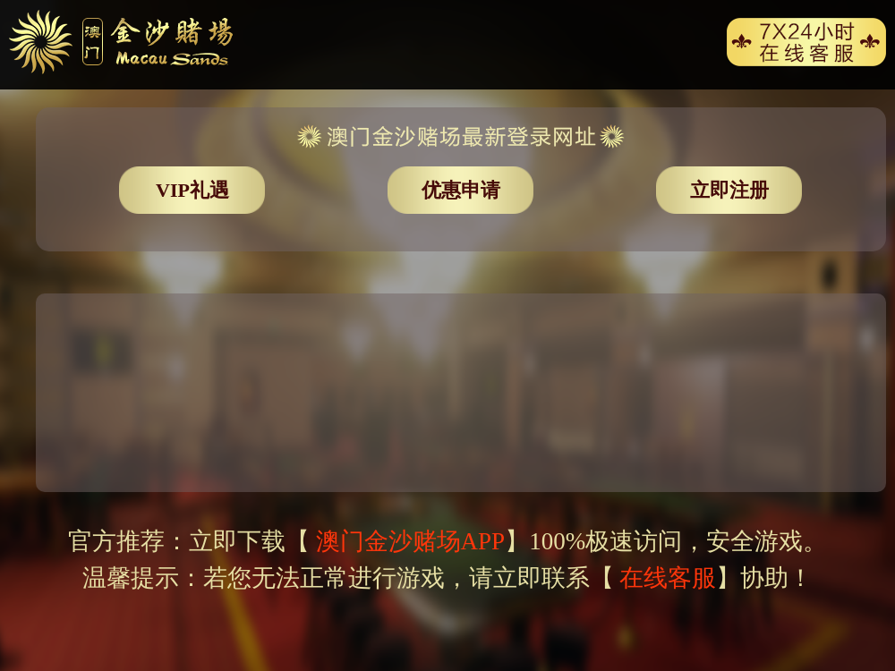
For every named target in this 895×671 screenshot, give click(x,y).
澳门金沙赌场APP (407, 541)
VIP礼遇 (192, 190)
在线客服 (667, 578)
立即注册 (729, 190)
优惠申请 (461, 190)
